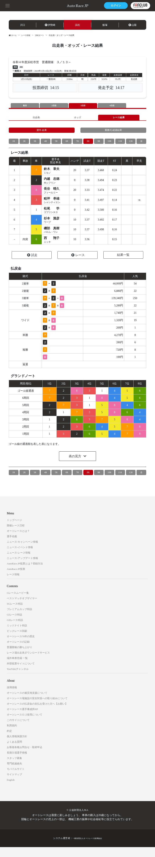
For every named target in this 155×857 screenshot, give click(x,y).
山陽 (133, 24)
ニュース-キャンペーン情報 (22, 551)
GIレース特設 (14, 624)
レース (78, 265)
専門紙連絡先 (14, 773)
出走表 (36, 118)
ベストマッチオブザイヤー (22, 608)
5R (56, 144)
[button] (8, 5)
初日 (25, 105)
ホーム (13, 35)
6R (66, 144)
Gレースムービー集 (18, 602)
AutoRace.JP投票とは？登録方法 (25, 573)
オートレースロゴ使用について (24, 724)
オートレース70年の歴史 (21, 646)
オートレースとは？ (18, 540)
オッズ (77, 118)
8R (88, 144)
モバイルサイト (16, 778)
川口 (22, 24)
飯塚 (104, 24)
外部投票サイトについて (21, 673)
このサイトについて (18, 729)
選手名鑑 (12, 546)
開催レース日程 (16, 535)
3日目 (83, 105)
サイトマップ (14, 784)
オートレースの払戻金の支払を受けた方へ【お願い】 (37, 713)
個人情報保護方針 (17, 746)
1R (13, 144)
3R (34, 144)
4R (45, 144)
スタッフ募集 (14, 768)
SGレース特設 (15, 613)
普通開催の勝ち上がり (19, 657)
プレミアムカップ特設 (19, 619)
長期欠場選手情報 (17, 762)
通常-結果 (42, 132)
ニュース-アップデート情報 (22, 568)
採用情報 (12, 697)
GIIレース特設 (15, 629)
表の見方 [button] (75, 466)
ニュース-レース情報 (18, 562)
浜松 (77, 24)
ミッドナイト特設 (17, 635)
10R (109, 144)
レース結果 (119, 118)
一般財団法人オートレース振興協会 (87, 848)
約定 (9, 740)
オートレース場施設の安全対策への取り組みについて (37, 708)
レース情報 (27, 35)
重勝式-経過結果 (113, 132)
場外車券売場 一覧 (17, 668)
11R (120, 144)
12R (131, 144)
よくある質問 (14, 751)
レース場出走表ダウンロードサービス (28, 662)
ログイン (113, 5)
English (11, 789)
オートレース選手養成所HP (22, 719)
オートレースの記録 (18, 651)
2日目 (54, 105)
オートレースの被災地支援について (27, 702)
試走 (32, 265)
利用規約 (12, 735)
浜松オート (42, 35)
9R (98, 144)
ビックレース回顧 (17, 640)
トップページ (14, 529)
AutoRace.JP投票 (16, 578)
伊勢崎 (50, 24)
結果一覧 (123, 265)
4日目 (112, 105)
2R (24, 144)
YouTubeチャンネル (18, 678)
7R (77, 144)
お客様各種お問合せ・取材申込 (24, 757)
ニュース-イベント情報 (20, 557)
